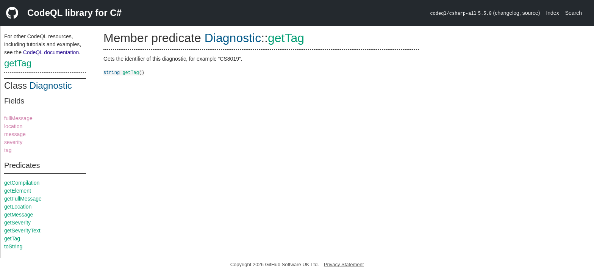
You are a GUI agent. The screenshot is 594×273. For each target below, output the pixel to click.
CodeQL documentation (51, 52)
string (111, 72)
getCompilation (21, 183)
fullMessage (18, 118)
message (15, 134)
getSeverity (17, 223)
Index (552, 13)
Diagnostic (51, 85)
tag (7, 150)
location (13, 126)
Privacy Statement (344, 264)
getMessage (18, 215)
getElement (17, 191)
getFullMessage (23, 199)
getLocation (17, 207)
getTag (17, 63)
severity (13, 142)
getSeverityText (22, 231)
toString (13, 246)
